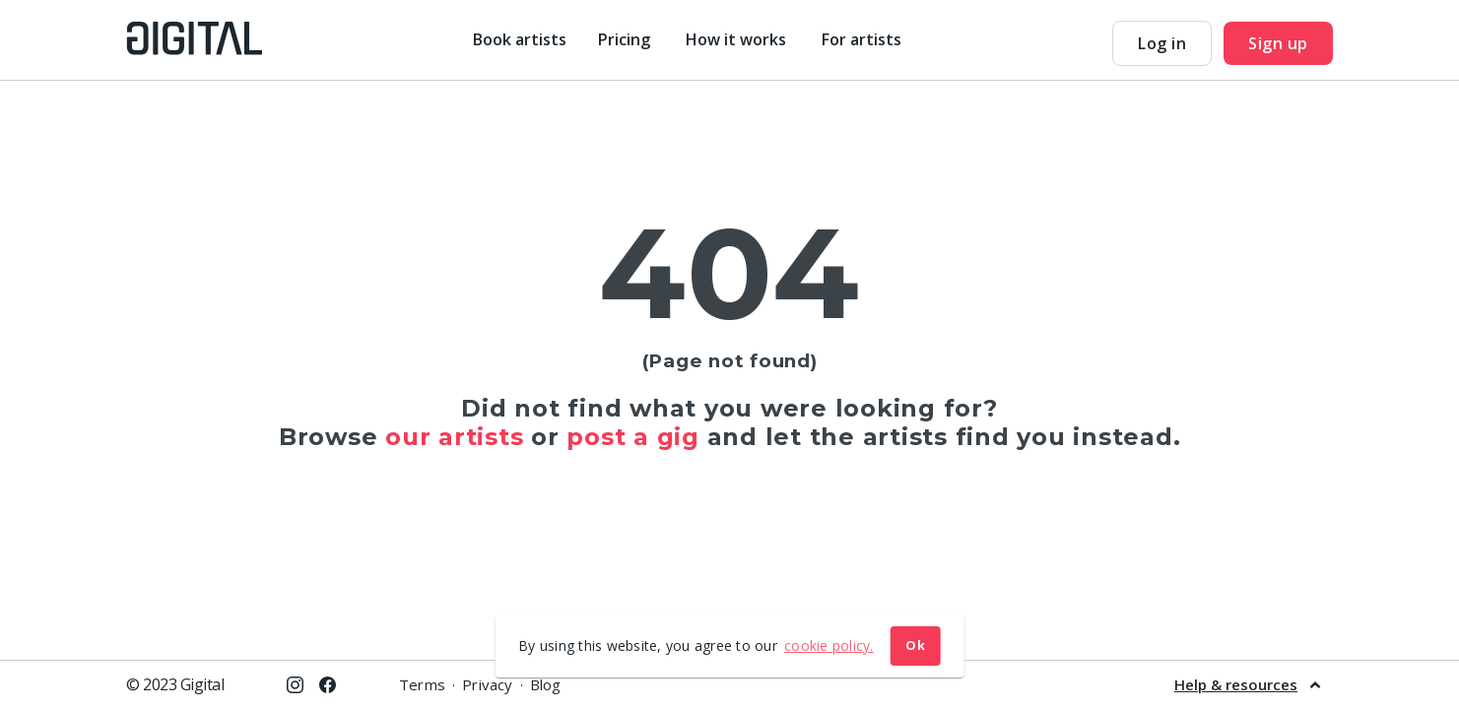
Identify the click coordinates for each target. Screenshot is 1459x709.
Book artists (519, 39)
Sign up (1278, 43)
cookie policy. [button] (829, 645)
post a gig (632, 436)
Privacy (487, 684)
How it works (738, 39)
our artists (454, 436)
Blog (546, 684)
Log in (1162, 43)
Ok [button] (915, 645)
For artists (861, 39)
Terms (422, 684)
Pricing (626, 39)
